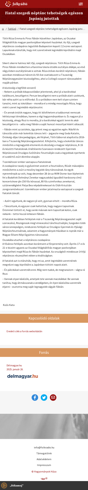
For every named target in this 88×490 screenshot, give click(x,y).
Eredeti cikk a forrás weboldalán (24, 331)
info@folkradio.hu (44, 447)
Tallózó (12, 28)
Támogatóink (44, 453)
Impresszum (44, 465)
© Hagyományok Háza (44, 471)
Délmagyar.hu (44, 367)
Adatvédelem (44, 459)
